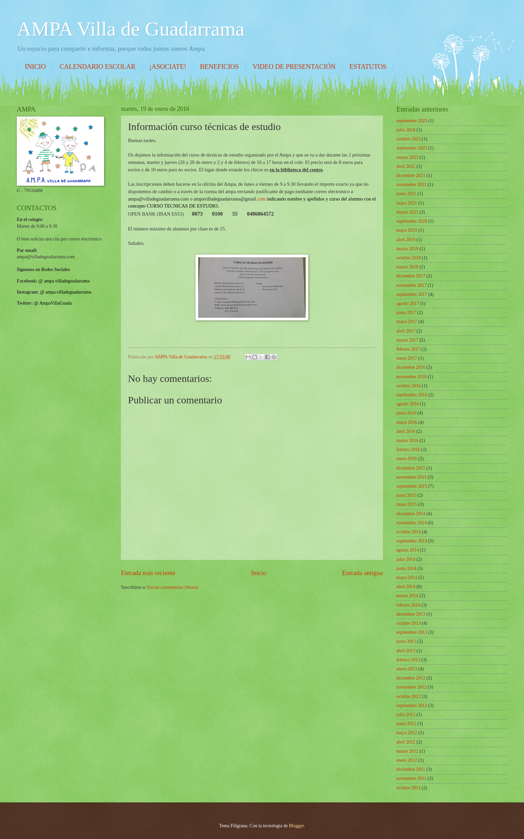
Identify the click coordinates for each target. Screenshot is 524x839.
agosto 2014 (407, 550)
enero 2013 (406, 668)
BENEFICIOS (219, 66)
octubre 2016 (408, 385)
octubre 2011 (408, 787)
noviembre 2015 (411, 477)
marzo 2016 (407, 440)
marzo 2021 (407, 212)
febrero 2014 (408, 605)
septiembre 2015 (411, 486)
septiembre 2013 (411, 632)
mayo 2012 (406, 732)
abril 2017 (405, 331)
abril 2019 (405, 239)
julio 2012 (405, 714)
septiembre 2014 (411, 540)
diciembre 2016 (410, 367)
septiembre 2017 (411, 294)
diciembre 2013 (410, 614)
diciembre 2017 (410, 275)
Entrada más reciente (148, 572)
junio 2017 (406, 312)
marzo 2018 (407, 266)
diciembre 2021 (410, 175)
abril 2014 (405, 586)
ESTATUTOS (367, 66)
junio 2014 (406, 568)
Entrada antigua (362, 572)
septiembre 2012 (411, 705)
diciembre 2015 (410, 468)
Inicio (258, 572)
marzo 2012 (407, 751)
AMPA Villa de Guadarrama (131, 29)
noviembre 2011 (411, 778)
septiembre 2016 (411, 394)
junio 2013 (406, 641)
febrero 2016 (408, 449)
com (230, 199)
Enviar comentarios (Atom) (172, 587)
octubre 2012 (408, 696)
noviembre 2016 (411, 376)
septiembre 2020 (411, 221)
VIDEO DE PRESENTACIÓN (294, 66)
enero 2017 (406, 358)
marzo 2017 (407, 340)
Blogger (296, 825)
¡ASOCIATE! (167, 66)
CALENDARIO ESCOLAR (97, 66)
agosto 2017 (407, 303)
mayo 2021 (406, 203)
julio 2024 (405, 129)
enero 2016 (406, 458)
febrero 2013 (408, 659)
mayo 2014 (406, 577)
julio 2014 (405, 559)
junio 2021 (406, 193)
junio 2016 (406, 412)
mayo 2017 (406, 321)
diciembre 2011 (410, 769)
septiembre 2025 (411, 120)
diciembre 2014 (410, 513)
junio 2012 (406, 723)
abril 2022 (405, 166)
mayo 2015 (406, 504)
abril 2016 (405, 431)
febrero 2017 (408, 349)
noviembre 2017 (411, 285)
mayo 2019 (406, 230)
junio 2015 (406, 495)
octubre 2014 (408, 531)
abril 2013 (405, 650)
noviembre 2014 (411, 522)
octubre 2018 (408, 257)
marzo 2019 (407, 248)
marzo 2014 (407, 595)
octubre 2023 (408, 138)
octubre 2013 (408, 623)
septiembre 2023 (411, 147)
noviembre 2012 (411, 687)
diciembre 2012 (410, 677)
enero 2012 (406, 760)
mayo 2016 (406, 422)
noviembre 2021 (411, 184)
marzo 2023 (407, 157)
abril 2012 (405, 742)
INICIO (35, 66)
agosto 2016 (407, 403)
